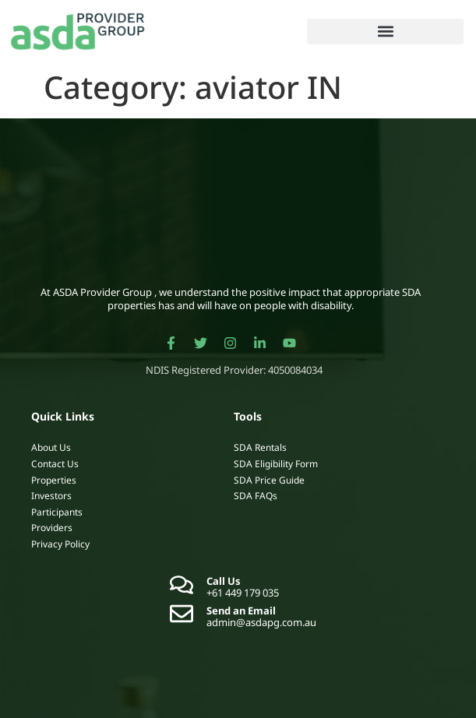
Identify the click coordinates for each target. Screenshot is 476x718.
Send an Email (241, 611)
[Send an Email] (181, 613)
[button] (385, 31)
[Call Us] (181, 585)
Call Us (223, 581)
